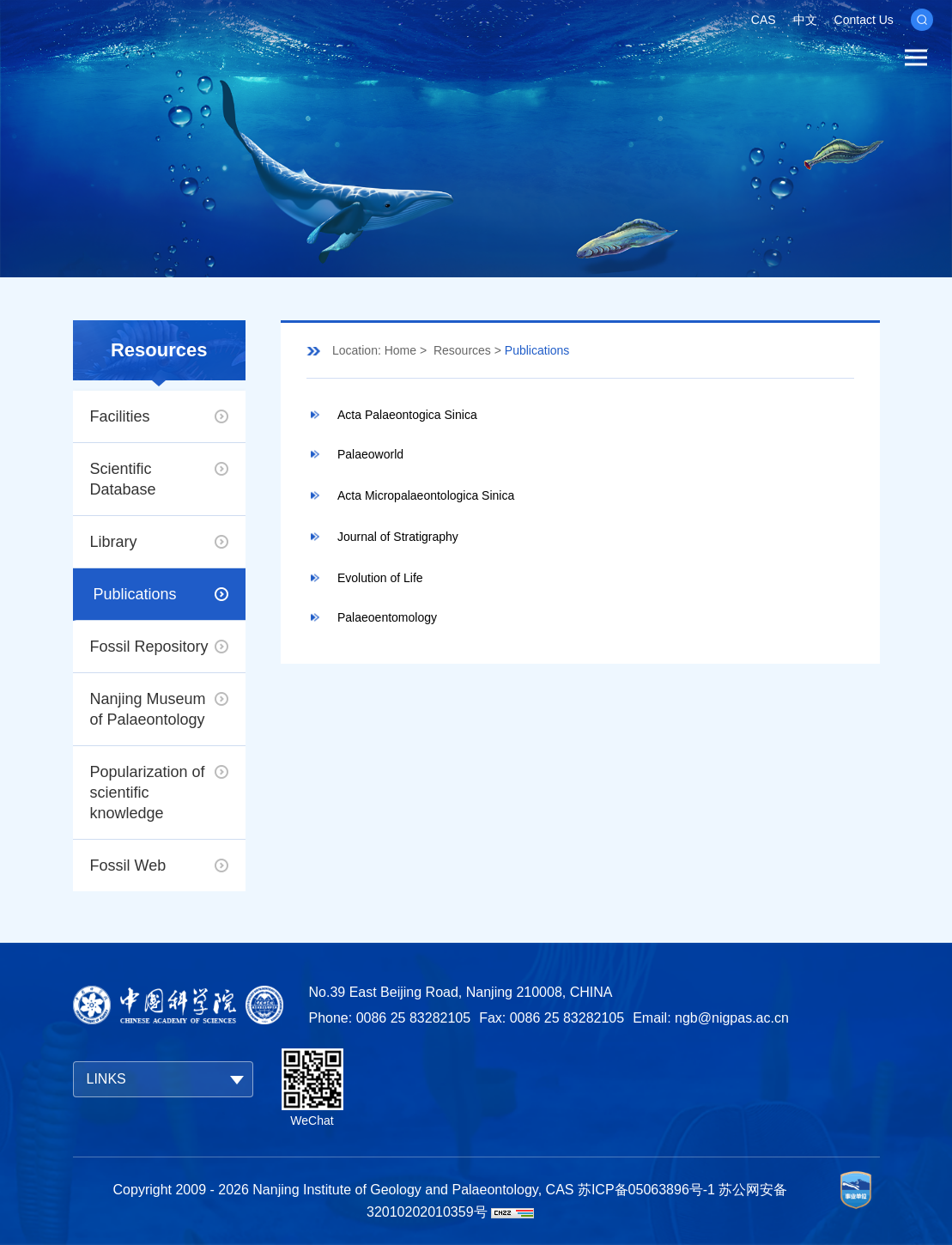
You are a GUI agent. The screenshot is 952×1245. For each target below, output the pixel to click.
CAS (763, 20)
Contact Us (864, 20)
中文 (805, 20)
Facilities (120, 416)
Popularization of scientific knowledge (147, 792)
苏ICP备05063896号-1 (646, 1189)
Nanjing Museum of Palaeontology (148, 709)
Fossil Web (128, 865)
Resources (462, 350)
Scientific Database (123, 479)
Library (113, 541)
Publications (135, 594)
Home (400, 350)
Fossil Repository (149, 646)
